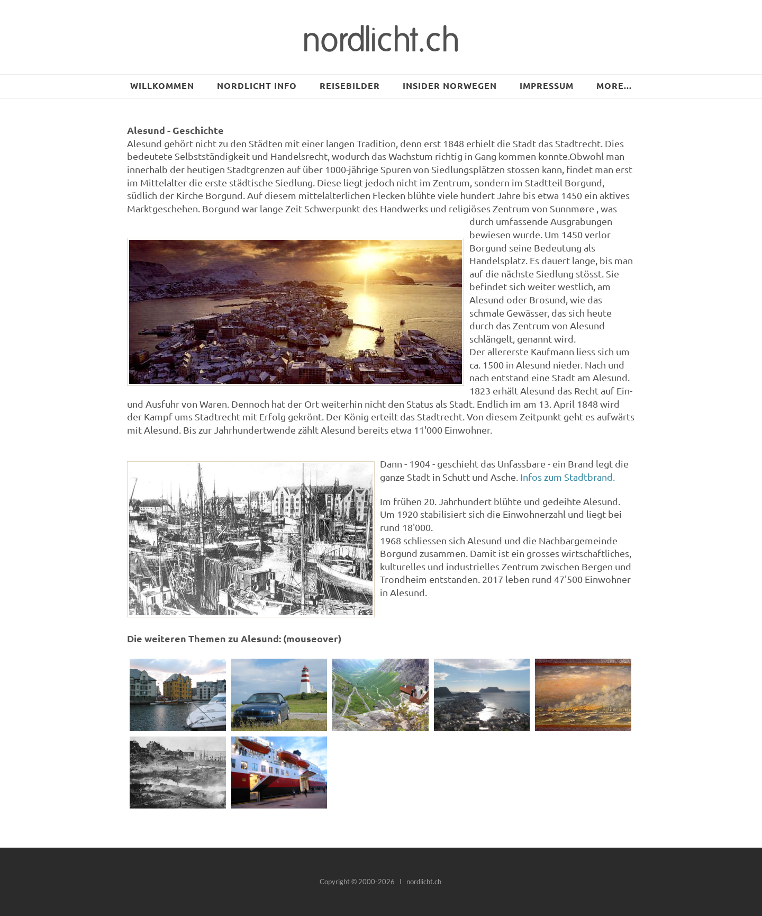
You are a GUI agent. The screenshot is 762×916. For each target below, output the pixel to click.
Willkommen (162, 85)
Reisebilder (350, 85)
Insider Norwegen (450, 85)
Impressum (547, 85)
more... (614, 85)
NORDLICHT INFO (257, 85)
